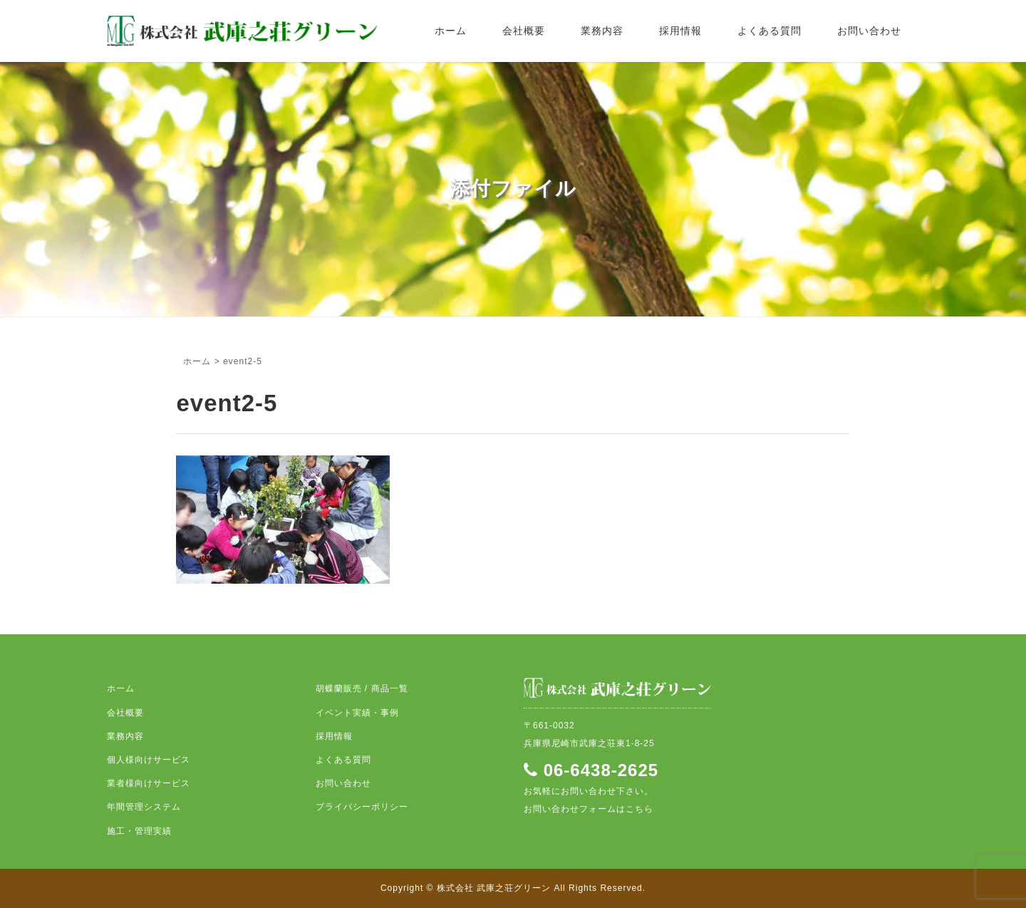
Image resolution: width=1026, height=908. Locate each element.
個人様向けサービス (148, 760)
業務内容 (602, 30)
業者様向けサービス (148, 783)
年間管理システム (144, 807)
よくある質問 (769, 30)
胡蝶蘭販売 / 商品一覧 (362, 688)
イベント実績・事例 (357, 713)
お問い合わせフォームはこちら (588, 809)
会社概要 (523, 30)
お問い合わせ (869, 30)
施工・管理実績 (139, 831)
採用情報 (680, 30)
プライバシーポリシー (362, 807)
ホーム (451, 30)
